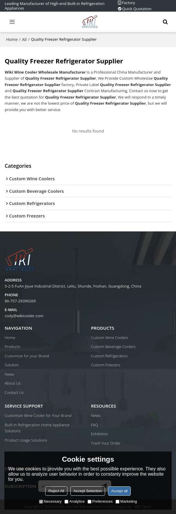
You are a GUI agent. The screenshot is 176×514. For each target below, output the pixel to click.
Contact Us (14, 392)
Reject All (56, 491)
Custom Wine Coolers (109, 337)
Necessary (50, 501)
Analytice (75, 501)
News (9, 374)
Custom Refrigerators (109, 355)
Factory (128, 2)
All (24, 39)
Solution (12, 364)
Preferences (100, 501)
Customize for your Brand (27, 355)
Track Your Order (106, 443)
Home (12, 39)
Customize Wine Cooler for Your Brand (38, 415)
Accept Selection (88, 491)
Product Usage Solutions (26, 440)
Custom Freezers (105, 364)
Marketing (126, 501)
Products (12, 346)
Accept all (119, 491)
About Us (13, 383)
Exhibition (99, 433)
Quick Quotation (137, 8)
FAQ (94, 424)
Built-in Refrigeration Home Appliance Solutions (37, 428)
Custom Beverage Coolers (113, 346)
